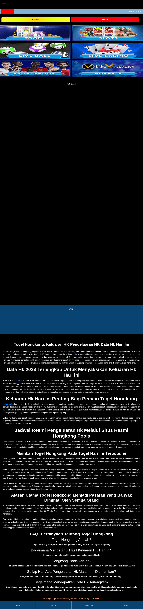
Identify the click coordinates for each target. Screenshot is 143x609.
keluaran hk (8, 404)
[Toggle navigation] (4, 4)
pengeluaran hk (10, 441)
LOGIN (105, 20)
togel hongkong (68, 351)
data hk (19, 380)
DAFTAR (35, 20)
